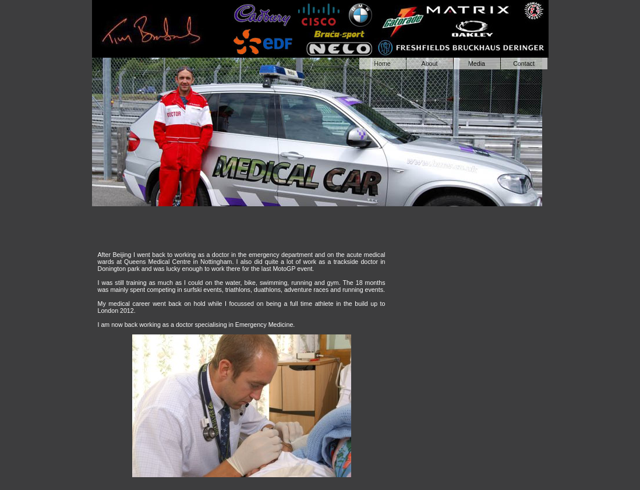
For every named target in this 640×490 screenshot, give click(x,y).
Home (382, 63)
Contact (524, 63)
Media (476, 63)
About (430, 63)
